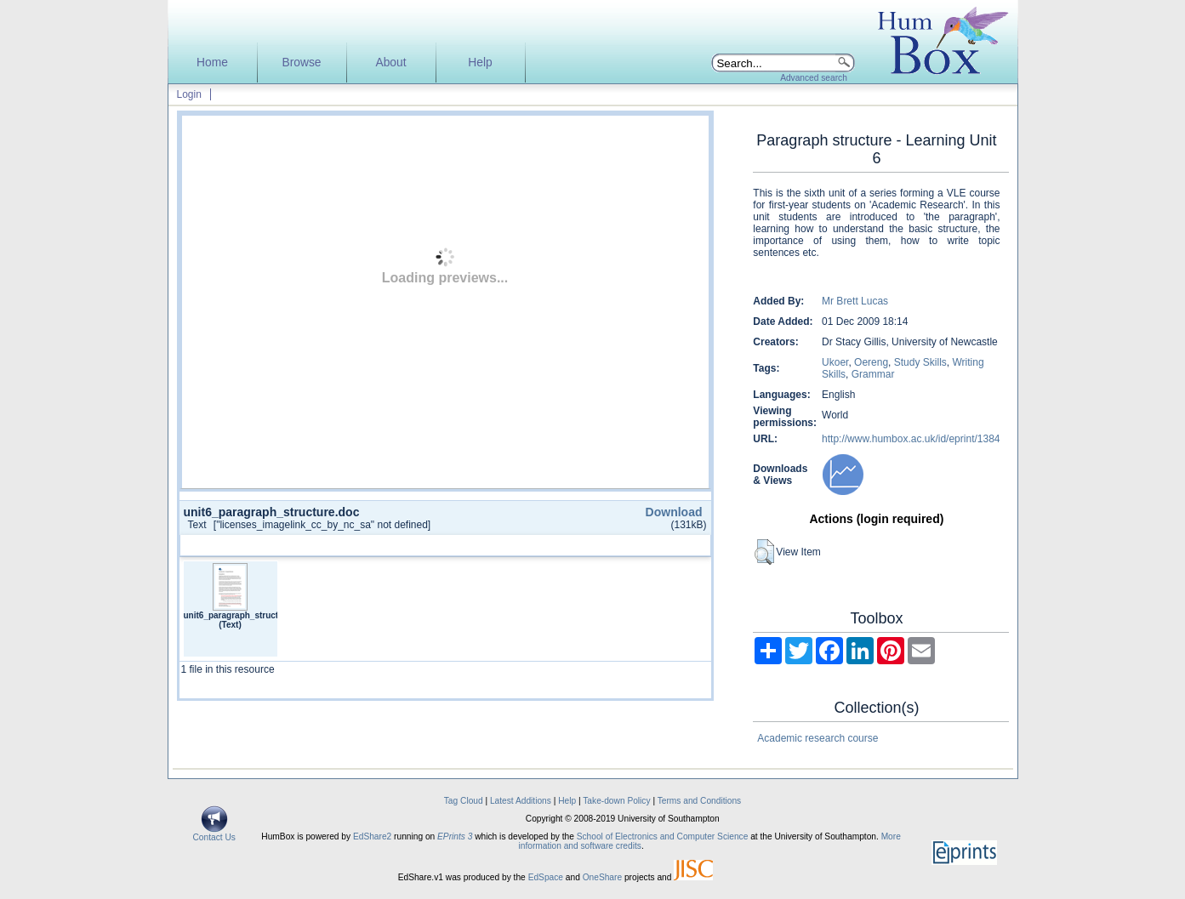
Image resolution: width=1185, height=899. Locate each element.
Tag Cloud (463, 800)
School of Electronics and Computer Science (663, 836)
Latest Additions (520, 800)
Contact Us (214, 833)
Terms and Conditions (700, 800)
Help (480, 62)
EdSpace (545, 877)
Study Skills (920, 362)
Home (212, 62)
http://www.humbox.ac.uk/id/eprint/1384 (911, 439)
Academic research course (817, 738)
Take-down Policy (616, 800)
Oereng (871, 362)
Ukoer (835, 362)
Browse (301, 62)
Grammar (873, 374)
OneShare (602, 877)
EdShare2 (372, 836)
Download (674, 512)
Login (189, 94)
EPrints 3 (454, 836)
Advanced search (813, 78)
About (390, 62)
